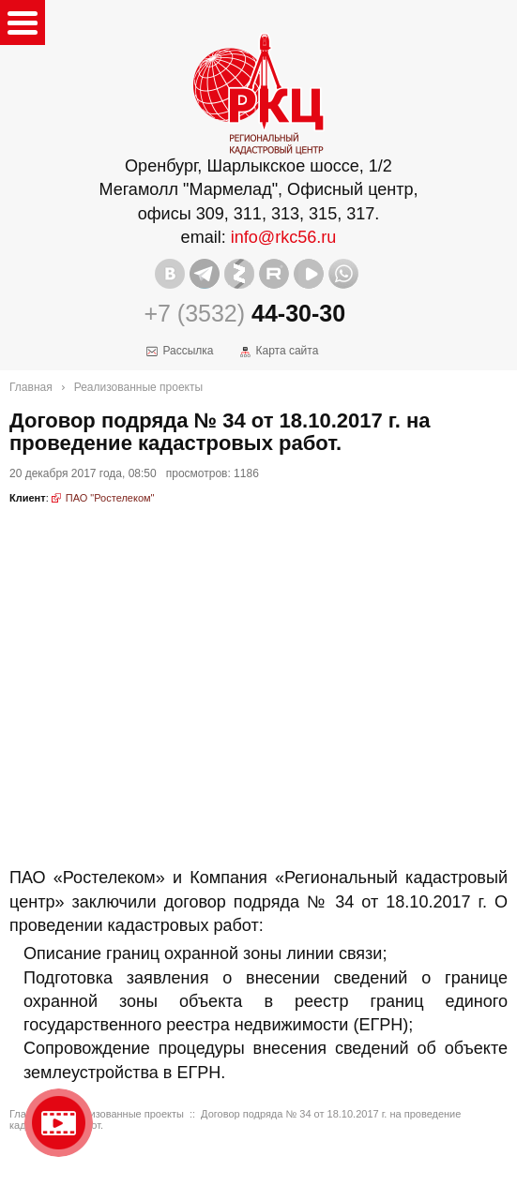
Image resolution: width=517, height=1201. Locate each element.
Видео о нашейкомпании (58, 1122)
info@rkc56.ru (284, 237)
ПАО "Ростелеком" (110, 497)
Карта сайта (286, 350)
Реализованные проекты (138, 387)
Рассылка (187, 350)
